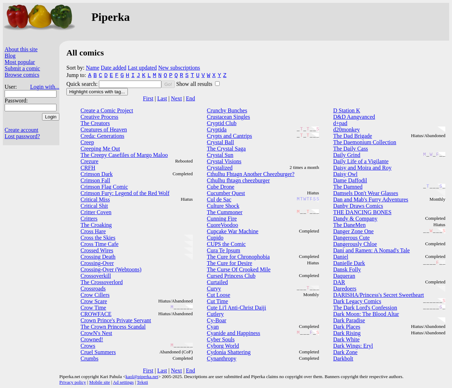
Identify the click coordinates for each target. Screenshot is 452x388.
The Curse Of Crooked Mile (238, 269)
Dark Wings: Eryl (353, 346)
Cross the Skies (98, 238)
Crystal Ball (220, 142)
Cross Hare (93, 231)
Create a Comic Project (107, 110)
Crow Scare (94, 301)
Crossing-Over (97, 263)
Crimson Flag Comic (104, 187)
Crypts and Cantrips (229, 136)
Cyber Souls (221, 339)
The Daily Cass (350, 149)
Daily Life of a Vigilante (360, 161)
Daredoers (344, 289)
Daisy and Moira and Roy (362, 168)
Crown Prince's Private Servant (116, 320)
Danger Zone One (353, 231)
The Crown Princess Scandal (113, 327)
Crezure (90, 161)
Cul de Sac (219, 199)
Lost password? (22, 136)
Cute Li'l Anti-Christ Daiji (236, 308)
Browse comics (22, 75)
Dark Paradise (349, 320)
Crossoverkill (96, 276)
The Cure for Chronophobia (238, 257)
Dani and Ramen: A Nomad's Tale (371, 250)
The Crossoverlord (102, 282)
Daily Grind (346, 155)
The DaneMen (349, 225)
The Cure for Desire (229, 263)
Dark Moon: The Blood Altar (366, 314)
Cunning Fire (222, 219)
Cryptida (217, 130)
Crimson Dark (97, 174)
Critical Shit (94, 206)
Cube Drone (220, 187)
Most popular (20, 62)
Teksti (142, 382)
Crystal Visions (224, 161)
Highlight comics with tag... (97, 91)
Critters (89, 219)
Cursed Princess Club (231, 276)
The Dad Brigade (352, 136)
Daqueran (344, 276)
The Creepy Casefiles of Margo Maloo (124, 155)
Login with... (44, 87)
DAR (339, 282)
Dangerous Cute (351, 238)
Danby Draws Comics (358, 206)
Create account (21, 130)
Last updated (142, 68)
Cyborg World (223, 346)
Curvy (214, 289)
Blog (10, 56)
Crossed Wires (97, 250)
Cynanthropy (222, 358)
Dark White (346, 339)
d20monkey (346, 130)
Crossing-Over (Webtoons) (111, 269)
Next (176, 98)
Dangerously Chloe (355, 244)
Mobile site (99, 382)
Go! (168, 84)
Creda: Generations (102, 136)
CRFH (88, 168)
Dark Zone (345, 352)
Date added (113, 68)
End (190, 98)
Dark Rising (347, 333)
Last (162, 98)
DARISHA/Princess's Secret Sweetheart (378, 295)
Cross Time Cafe (100, 244)
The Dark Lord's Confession (365, 308)
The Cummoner (225, 212)
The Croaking (96, 225)
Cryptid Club (222, 123)
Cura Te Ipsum (223, 250)
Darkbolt (343, 358)
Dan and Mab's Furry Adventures (370, 199)
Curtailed (217, 282)
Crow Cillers (95, 295)
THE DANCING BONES (362, 212)
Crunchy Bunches (227, 110)
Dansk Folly (347, 269)
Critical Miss (95, 199)
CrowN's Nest (96, 333)
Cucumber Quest (226, 193)
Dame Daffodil (350, 180)
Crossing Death (98, 257)
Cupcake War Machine (232, 231)
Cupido (215, 238)
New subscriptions (179, 68)
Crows (88, 346)
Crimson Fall (95, 180)
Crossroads (93, 289)
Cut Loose (218, 295)
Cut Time (217, 301)
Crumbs (90, 358)
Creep (87, 142)
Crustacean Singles (228, 117)
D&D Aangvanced (354, 117)
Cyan (213, 327)
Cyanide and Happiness (233, 333)
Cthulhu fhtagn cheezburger (238, 180)
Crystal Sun (220, 155)
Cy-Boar (216, 320)
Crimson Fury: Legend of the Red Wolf (125, 193)
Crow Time (93, 308)
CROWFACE (96, 314)
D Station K (346, 110)
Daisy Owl (345, 174)
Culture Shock (223, 206)
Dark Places (346, 327)
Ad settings (123, 382)
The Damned (347, 187)
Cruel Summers (98, 352)
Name (92, 68)
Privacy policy (72, 382)
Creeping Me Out (100, 149)
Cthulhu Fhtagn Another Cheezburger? (251, 174)
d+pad (340, 123)
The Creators (95, 123)
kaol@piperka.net (141, 376)
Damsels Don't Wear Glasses (365, 193)
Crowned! (92, 339)
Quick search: (82, 84)
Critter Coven (96, 212)
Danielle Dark (349, 263)
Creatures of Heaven (104, 130)
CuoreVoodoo (222, 225)
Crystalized (220, 168)
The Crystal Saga (226, 149)
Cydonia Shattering (229, 352)
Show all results (195, 84)
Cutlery (215, 314)
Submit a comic (22, 68)
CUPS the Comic (226, 244)
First (148, 98)
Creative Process (99, 117)
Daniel (340, 257)
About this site (21, 49)
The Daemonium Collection (364, 142)
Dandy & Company (355, 219)
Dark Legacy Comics (357, 301)
